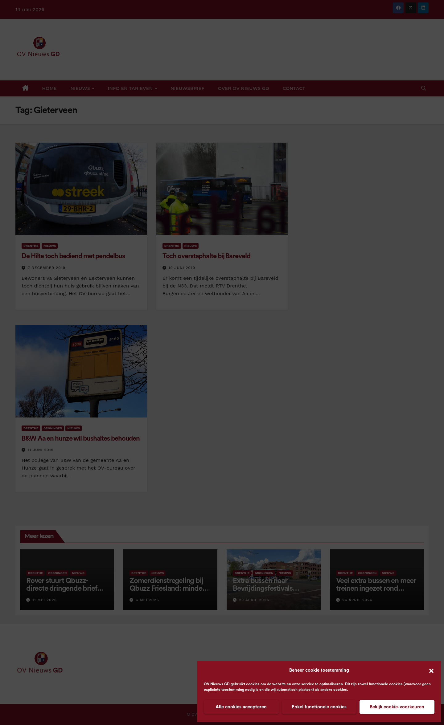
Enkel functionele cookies (319, 707)
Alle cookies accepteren (241, 707)
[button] (431, 670)
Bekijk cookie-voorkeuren (397, 707)
